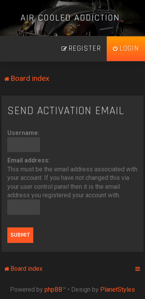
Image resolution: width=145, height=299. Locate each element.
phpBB (53, 289)
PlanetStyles (117, 289)
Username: (23, 133)
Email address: (28, 160)
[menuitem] (126, 48)
